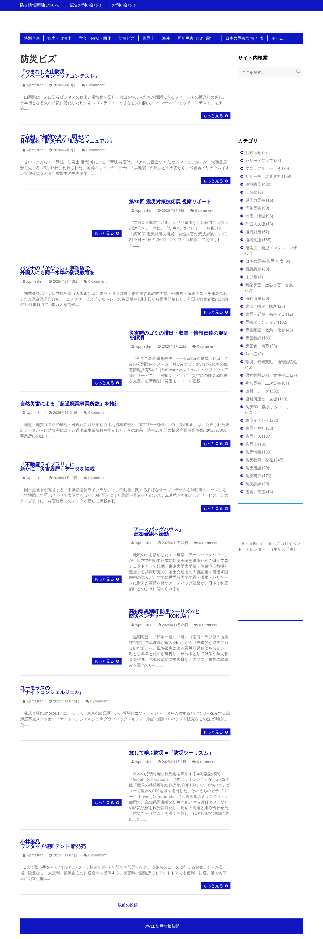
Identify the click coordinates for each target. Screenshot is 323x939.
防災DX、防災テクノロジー (269, 407)
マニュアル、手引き (263, 168)
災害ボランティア (261, 322)
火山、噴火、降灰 (261, 306)
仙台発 (251, 192)
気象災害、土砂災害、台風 (269, 285)
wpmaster (35, 85)
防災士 (148, 38)
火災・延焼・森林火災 (265, 314)
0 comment (95, 85)
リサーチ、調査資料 (263, 176)
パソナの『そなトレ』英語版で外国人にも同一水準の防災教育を (57, 270)
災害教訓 (253, 338)
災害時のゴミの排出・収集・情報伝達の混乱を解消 (178, 335)
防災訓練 (253, 483)
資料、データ (257, 391)
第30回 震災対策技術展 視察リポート (170, 201)
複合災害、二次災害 (263, 383)
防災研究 (253, 476)
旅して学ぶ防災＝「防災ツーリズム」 (171, 752)
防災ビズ (127, 38)
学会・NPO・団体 (95, 38)
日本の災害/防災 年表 (245, 38)
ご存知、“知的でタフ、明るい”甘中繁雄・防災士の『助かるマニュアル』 (67, 138)
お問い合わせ (124, 4)
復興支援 (253, 239)
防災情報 (253, 452)
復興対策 (253, 232)
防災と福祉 (255, 428)
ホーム (277, 38)
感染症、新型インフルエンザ (271, 247)
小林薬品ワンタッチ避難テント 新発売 (53, 843)
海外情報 (253, 298)
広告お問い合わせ (86, 4)
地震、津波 (255, 216)
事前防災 (253, 184)
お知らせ (253, 152)
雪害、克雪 (255, 491)
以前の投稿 (125, 905)
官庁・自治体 (59, 38)
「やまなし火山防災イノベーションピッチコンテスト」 (59, 73)
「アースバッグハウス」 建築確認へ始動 (156, 531)
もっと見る (213, 115)
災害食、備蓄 (257, 346)
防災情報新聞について (40, 4)
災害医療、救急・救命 (265, 330)
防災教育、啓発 (259, 460)
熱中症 (251, 354)
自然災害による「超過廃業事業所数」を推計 (69, 403)
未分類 (251, 277)
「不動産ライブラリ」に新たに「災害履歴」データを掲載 (57, 466)
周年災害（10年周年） (198, 38)
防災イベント (257, 420)
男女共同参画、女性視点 (267, 375)
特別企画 (32, 38)
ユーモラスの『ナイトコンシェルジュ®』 (52, 690)
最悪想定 (253, 269)
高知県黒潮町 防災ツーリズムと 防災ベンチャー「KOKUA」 (164, 613)
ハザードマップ (259, 160)
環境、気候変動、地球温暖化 (271, 361)
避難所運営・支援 (261, 399)
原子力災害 (255, 200)
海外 (166, 38)
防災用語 (253, 468)
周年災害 (253, 208)
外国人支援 (255, 224)
